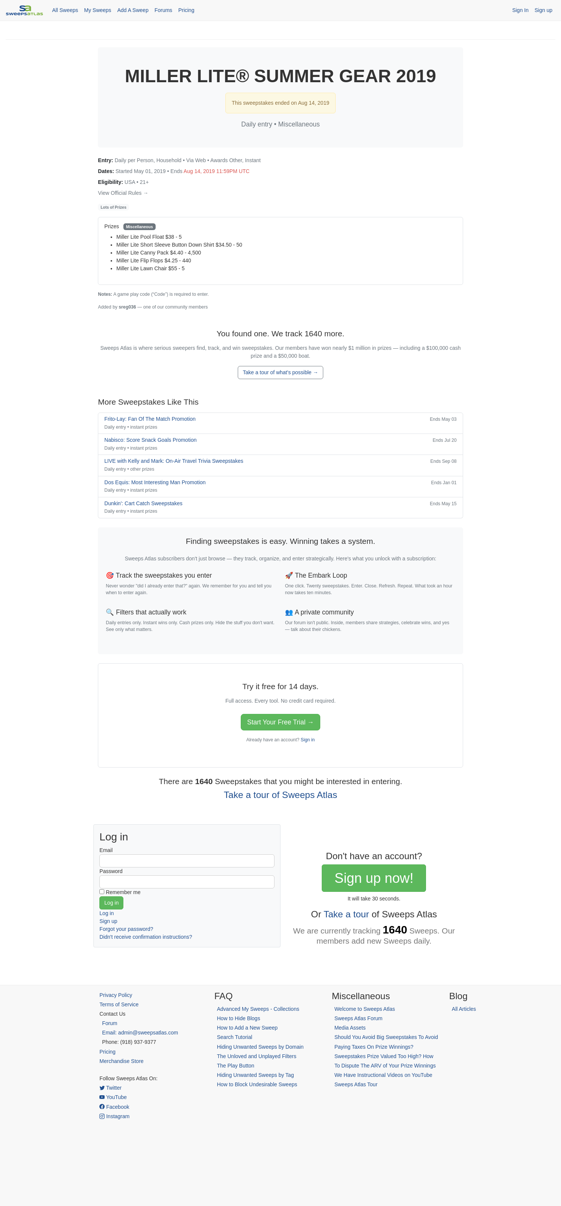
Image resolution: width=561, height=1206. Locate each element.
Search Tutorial (234, 1037)
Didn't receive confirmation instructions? (145, 937)
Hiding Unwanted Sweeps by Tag (255, 1075)
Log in (106, 913)
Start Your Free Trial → (280, 722)
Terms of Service (118, 1004)
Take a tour (346, 914)
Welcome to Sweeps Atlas (364, 1009)
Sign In (520, 10)
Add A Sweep (132, 10)
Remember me (123, 892)
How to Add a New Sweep (247, 1028)
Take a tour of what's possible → (280, 372)
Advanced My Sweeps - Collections (258, 1009)
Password (110, 871)
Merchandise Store (121, 1061)
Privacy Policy (115, 995)
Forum (109, 1023)
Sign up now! (373, 878)
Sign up (543, 10)
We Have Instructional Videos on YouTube (383, 1075)
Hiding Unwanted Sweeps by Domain (260, 1047)
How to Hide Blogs (238, 1018)
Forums (163, 10)
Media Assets (350, 1028)
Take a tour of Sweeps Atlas (280, 795)
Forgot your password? (126, 929)
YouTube (113, 1097)
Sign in (308, 739)
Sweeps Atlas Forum (358, 1018)
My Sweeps (97, 10)
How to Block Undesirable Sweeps (257, 1084)
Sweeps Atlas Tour (356, 1084)
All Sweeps (65, 10)
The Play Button (235, 1066)
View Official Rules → (123, 193)
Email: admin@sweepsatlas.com (140, 1033)
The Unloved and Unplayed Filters (256, 1056)
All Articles (464, 1009)
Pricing (186, 10)
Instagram (114, 1116)
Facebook (114, 1107)
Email (105, 850)
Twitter (110, 1088)
